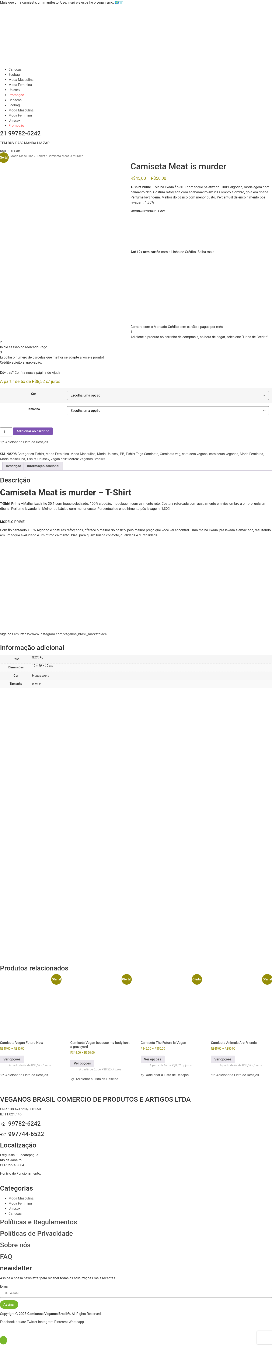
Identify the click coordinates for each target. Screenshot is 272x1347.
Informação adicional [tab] (43, 466)
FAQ (6, 1257)
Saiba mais (206, 252)
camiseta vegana (195, 454)
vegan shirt (59, 459)
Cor (33, 393)
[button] (24, 442)
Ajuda (56, 373)
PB (122, 454)
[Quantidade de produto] (6, 431)
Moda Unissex (107, 454)
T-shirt (40, 156)
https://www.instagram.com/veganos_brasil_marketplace (63, 634)
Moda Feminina (20, 85)
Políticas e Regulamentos (38, 1222)
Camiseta (151, 454)
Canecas (15, 69)
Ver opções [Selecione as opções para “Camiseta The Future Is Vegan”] (152, 1059)
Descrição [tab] (13, 466)
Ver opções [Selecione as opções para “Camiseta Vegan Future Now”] (12, 1059)
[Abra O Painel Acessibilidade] (3, 1340)
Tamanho (33, 409)
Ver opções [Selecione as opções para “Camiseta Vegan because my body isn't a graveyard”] (82, 1063)
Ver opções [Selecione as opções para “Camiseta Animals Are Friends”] (222, 1059)
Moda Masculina (21, 80)
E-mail (4, 1286)
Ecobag (14, 75)
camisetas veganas (223, 454)
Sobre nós (15, 1245)
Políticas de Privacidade (36, 1233)
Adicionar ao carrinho (33, 431)
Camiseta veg (170, 454)
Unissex (14, 90)
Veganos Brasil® (92, 459)
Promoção (16, 95)
